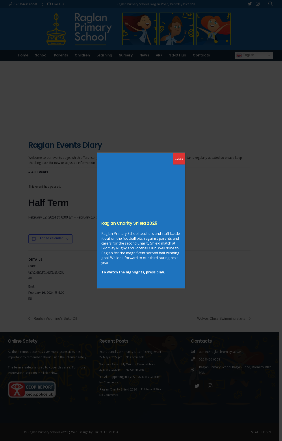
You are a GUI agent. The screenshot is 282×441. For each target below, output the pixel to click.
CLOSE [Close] (179, 159)
